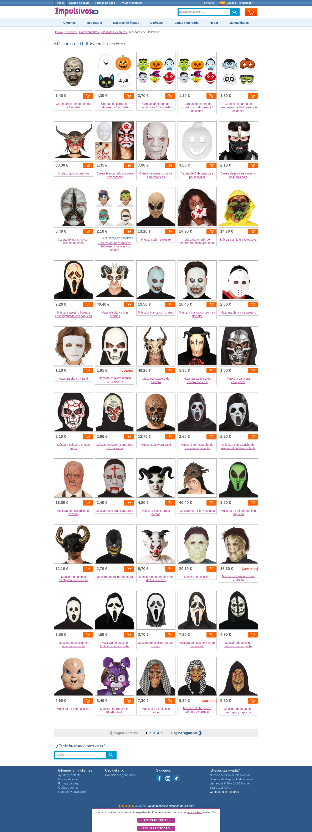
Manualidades (239, 22)
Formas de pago (105, 2)
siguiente (186, 733)
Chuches (69, 22)
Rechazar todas (156, 828)
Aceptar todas (156, 820)
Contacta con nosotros (224, 791)
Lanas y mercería (186, 22)
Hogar (214, 22)
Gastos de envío (79, 2)
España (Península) (236, 2)
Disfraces (156, 22)
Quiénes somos (68, 787)
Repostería (94, 22)
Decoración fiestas (126, 22)
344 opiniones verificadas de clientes (170, 806)
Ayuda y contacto (131, 2)
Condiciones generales (120, 775)
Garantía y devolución (72, 791)
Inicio (60, 2)
